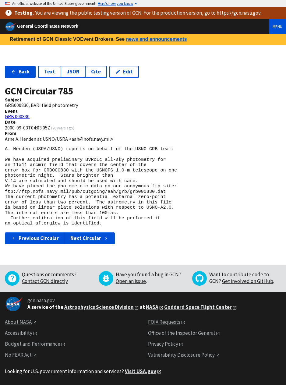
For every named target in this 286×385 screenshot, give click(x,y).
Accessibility (18, 333)
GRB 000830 (17, 116)
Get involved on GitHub (247, 281)
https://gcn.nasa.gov (238, 12)
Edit (124, 71)
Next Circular (89, 238)
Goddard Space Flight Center (198, 307)
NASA (152, 307)
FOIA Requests (164, 322)
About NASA (18, 322)
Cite (96, 71)
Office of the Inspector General (181, 333)
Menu (277, 26)
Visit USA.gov (140, 371)
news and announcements (156, 39)
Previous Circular (35, 238)
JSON (73, 71)
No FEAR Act (18, 354)
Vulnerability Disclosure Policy (181, 354)
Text (49, 71)
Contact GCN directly (45, 281)
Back (20, 71)
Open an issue (131, 281)
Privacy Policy (163, 344)
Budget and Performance (32, 344)
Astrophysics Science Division (99, 307)
